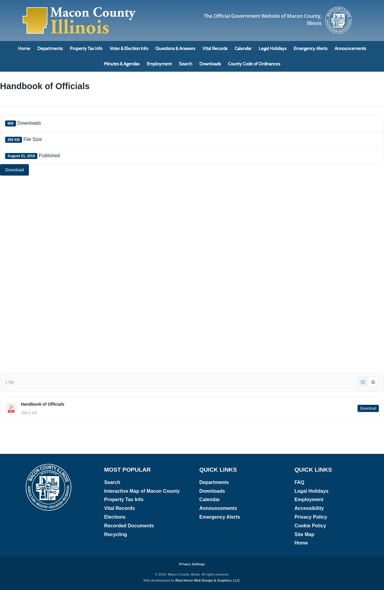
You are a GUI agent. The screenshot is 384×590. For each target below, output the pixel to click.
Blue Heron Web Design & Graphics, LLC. (208, 580)
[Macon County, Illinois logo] (339, 8)
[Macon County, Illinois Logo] (79, 7)
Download (14, 169)
